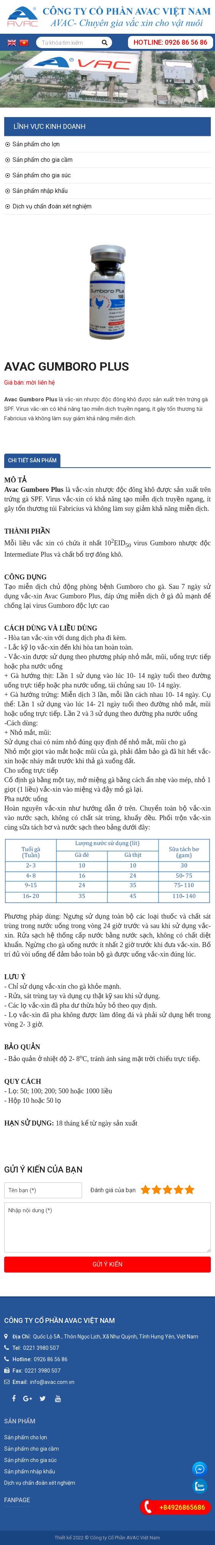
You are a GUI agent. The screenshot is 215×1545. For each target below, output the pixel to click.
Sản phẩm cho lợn (32, 144)
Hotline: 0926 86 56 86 (170, 42)
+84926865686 (182, 1507)
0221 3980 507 (41, 1348)
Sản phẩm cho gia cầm (39, 159)
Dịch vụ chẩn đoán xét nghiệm (48, 206)
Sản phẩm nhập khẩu (36, 190)
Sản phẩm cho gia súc (38, 175)
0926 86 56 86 (51, 1359)
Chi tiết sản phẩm (32, 460)
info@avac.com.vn (52, 1382)
